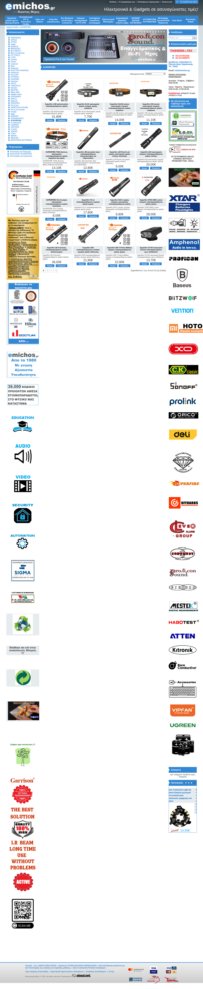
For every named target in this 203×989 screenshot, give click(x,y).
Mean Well (15, 92)
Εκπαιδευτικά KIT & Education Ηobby (26, 20)
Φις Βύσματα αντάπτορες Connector (67, 20)
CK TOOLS (15, 55)
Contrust (14, 64)
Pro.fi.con (15, 105)
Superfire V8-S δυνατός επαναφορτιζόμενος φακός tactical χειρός (57, 250)
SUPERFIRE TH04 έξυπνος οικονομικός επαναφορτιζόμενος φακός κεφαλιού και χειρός (57, 155)
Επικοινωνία (167, 2)
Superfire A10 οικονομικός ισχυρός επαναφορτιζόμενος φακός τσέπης (151, 154)
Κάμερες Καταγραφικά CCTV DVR (80, 20)
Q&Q (13, 114)
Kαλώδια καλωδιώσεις (53, 20)
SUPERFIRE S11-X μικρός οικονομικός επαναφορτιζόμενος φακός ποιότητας (57, 203)
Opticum (14, 101)
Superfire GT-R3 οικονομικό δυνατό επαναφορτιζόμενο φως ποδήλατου (151, 250)
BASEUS (14, 46)
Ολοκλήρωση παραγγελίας (148, 2)
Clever (13, 62)
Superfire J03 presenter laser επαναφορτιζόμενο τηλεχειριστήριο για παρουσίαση (88, 155)
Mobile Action (16, 94)
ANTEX (14, 40)
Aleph (13, 44)
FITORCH (15, 77)
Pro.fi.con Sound (18, 110)
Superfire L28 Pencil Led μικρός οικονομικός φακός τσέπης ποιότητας (119, 154)
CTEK (13, 57)
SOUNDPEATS (17, 118)
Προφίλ (28, 966)
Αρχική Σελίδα (12, 27)
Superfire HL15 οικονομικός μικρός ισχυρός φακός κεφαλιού (88, 106)
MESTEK (14, 90)
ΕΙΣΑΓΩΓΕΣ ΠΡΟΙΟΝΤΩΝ (21, 154)
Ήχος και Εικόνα (39, 20)
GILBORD (15, 79)
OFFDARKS (16, 97)
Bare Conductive (18, 53)
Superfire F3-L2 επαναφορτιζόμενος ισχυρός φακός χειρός (88, 202)
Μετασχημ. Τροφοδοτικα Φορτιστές (163, 20)
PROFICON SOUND (19, 107)
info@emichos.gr (182, 70)
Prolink (14, 112)
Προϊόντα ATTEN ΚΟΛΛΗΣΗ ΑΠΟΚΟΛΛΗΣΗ (78, 966)
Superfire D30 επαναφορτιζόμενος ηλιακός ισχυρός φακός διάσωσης (88, 250)
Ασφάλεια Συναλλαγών (96, 971)
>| (56, 270)
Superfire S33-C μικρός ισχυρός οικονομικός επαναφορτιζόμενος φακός (120, 202)
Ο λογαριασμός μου (127, 2)
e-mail (179, 95)
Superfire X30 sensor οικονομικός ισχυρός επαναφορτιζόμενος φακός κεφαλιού (151, 107)
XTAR (13, 134)
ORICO (14, 99)
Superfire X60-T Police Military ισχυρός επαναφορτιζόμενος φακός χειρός (119, 250)
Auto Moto (177, 20)
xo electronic (16, 123)
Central (14, 59)
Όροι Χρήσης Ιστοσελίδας (37, 971)
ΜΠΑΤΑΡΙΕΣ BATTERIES (21, 140)
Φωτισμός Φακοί (191, 20)
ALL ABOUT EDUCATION (45, 966)
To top (111, 971)
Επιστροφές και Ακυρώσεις (21, 156)
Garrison (14, 81)
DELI (13, 66)
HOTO (13, 83)
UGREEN (15, 125)
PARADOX (15, 103)
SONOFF (15, 116)
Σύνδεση (112, 2)
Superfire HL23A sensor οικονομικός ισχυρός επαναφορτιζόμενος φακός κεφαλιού (120, 107)
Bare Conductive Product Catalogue (89, 968)
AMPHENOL (16, 38)
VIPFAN (14, 131)
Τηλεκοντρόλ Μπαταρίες (108, 20)
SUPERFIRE (25, 27)
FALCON (14, 75)
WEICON (14, 138)
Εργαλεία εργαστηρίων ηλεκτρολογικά (12, 20)
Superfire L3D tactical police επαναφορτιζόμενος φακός (56, 105)
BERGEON (15, 49)
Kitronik (14, 88)
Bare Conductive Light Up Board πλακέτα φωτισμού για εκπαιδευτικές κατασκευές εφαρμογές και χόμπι (182, 795)
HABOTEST (16, 86)
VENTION (15, 127)
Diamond (14, 68)
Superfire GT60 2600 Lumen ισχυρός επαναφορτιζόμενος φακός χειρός (151, 202)
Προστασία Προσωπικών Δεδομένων (67, 971)
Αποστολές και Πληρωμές (20, 152)
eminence (15, 73)
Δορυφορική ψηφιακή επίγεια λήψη (122, 20)
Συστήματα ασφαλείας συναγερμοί (94, 20)
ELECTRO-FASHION (19, 70)
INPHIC (14, 136)
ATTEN (14, 42)
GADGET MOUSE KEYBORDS (136, 20)
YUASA (14, 129)
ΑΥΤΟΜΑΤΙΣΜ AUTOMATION (149, 20)
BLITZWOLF (16, 51)
